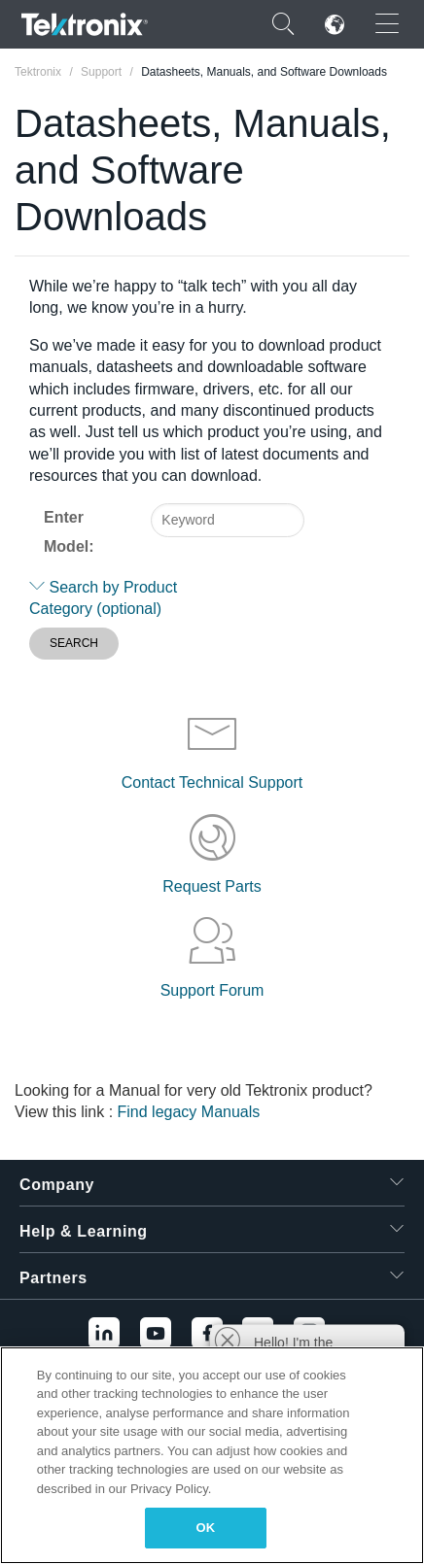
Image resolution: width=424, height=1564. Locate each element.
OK (206, 1527)
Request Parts (211, 886)
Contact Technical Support (212, 782)
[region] (212, 1455)
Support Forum (212, 990)
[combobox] (227, 520)
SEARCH (74, 643)
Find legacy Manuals (189, 1112)
